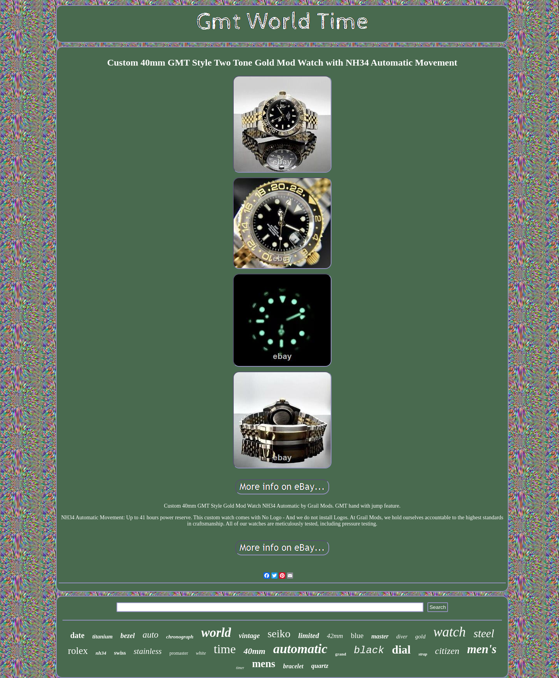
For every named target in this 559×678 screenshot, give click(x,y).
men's (482, 649)
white (201, 653)
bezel (127, 636)
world (216, 633)
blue (357, 635)
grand (340, 654)
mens (263, 663)
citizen (447, 651)
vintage (249, 636)
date (77, 635)
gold (420, 636)
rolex (78, 650)
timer (240, 668)
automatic (300, 649)
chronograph (179, 637)
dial (401, 649)
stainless (147, 651)
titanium (102, 636)
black (369, 650)
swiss (120, 653)
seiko (278, 634)
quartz (319, 665)
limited (308, 635)
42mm (335, 636)
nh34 (100, 653)
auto (150, 635)
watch (449, 632)
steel (484, 633)
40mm (254, 651)
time (225, 649)
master (379, 636)
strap (422, 654)
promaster (179, 653)
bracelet (293, 666)
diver (402, 637)
